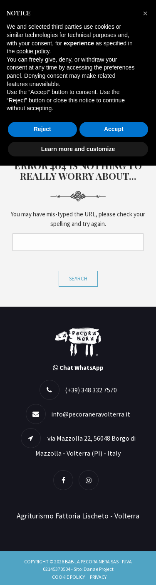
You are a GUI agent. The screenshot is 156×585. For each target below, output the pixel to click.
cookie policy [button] (32, 51)
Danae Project (99, 569)
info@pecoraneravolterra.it (90, 414)
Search (78, 278)
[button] (145, 13)
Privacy (98, 577)
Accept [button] (114, 129)
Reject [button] (42, 129)
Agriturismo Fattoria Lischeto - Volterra (78, 516)
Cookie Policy (68, 577)
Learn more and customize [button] (78, 149)
